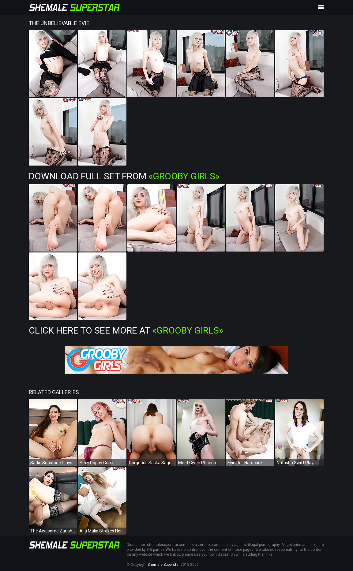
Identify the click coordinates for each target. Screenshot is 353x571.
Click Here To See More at (126, 330)
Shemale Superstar (164, 564)
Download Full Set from (124, 176)
